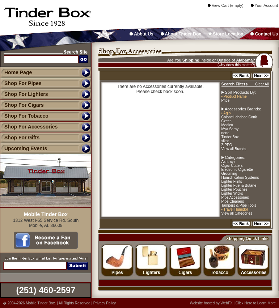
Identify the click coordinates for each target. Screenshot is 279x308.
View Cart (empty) (226, 5)
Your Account (264, 5)
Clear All (262, 84)
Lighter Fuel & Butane (239, 185)
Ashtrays (228, 162)
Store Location (225, 34)
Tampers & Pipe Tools (239, 205)
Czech (226, 121)
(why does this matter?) (236, 65)
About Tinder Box (181, 34)
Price (225, 100)
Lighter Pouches (234, 189)
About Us (141, 34)
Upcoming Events (23, 148)
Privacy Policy (104, 303)
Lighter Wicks (232, 193)
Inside (205, 60)
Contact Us (264, 34)
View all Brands (233, 149)
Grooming (229, 174)
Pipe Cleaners (232, 201)
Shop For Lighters (24, 94)
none (225, 133)
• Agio (226, 113)
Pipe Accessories (235, 197)
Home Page (18, 72)
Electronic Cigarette (237, 170)
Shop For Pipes (21, 83)
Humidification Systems (240, 178)
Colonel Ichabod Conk (239, 117)
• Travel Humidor (234, 209)
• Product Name (234, 96)
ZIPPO (226, 145)
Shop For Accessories (29, 127)
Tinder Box (230, 137)
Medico (227, 125)
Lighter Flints (231, 181)
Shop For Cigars (22, 105)
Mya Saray (230, 129)
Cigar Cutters (232, 166)
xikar (225, 141)
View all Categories (236, 213)
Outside (224, 60)
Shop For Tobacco (24, 116)
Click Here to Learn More (256, 303)
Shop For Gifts (19, 137)
